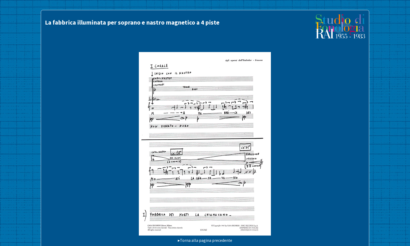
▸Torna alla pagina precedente (205, 240)
